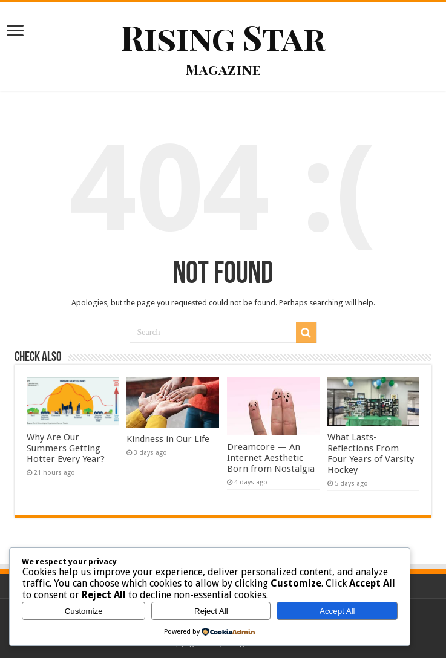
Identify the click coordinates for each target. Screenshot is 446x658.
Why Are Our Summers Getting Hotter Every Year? (66, 448)
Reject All (211, 611)
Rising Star (223, 36)
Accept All (337, 611)
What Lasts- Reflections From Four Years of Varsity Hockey (370, 453)
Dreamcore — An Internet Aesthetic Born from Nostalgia (271, 457)
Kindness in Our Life (169, 439)
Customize (84, 611)
